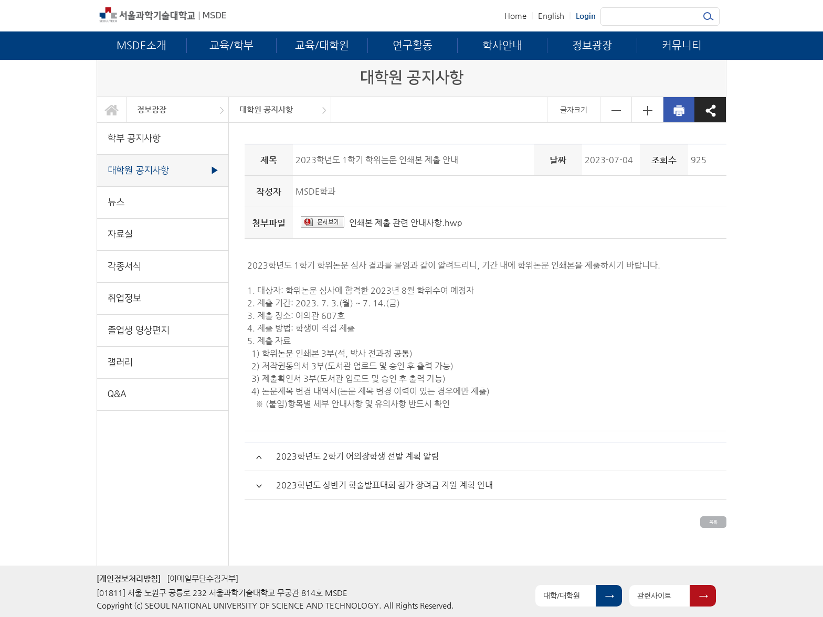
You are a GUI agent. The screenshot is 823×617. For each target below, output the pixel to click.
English (551, 15)
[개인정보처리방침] (129, 578)
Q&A (117, 394)
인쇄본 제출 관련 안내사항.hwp (405, 223)
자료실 (120, 234)
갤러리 (120, 362)
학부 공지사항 (134, 138)
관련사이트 (654, 595)
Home (515, 15)
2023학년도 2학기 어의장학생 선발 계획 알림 (357, 456)
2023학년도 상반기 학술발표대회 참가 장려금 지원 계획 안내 (384, 485)
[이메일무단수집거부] (202, 578)
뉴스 (116, 202)
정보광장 (151, 109)
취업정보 (124, 298)
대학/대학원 (561, 595)
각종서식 (124, 266)
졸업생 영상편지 (138, 330)
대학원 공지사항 (266, 109)
